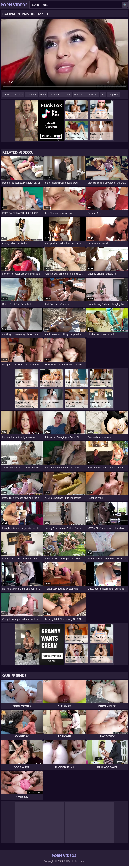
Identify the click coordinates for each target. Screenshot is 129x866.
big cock (18, 94)
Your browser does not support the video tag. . (64, 54)
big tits (66, 94)
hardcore (79, 94)
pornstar (54, 94)
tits (103, 94)
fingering (113, 94)
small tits (31, 94)
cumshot (92, 94)
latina (7, 94)
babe (43, 94)
